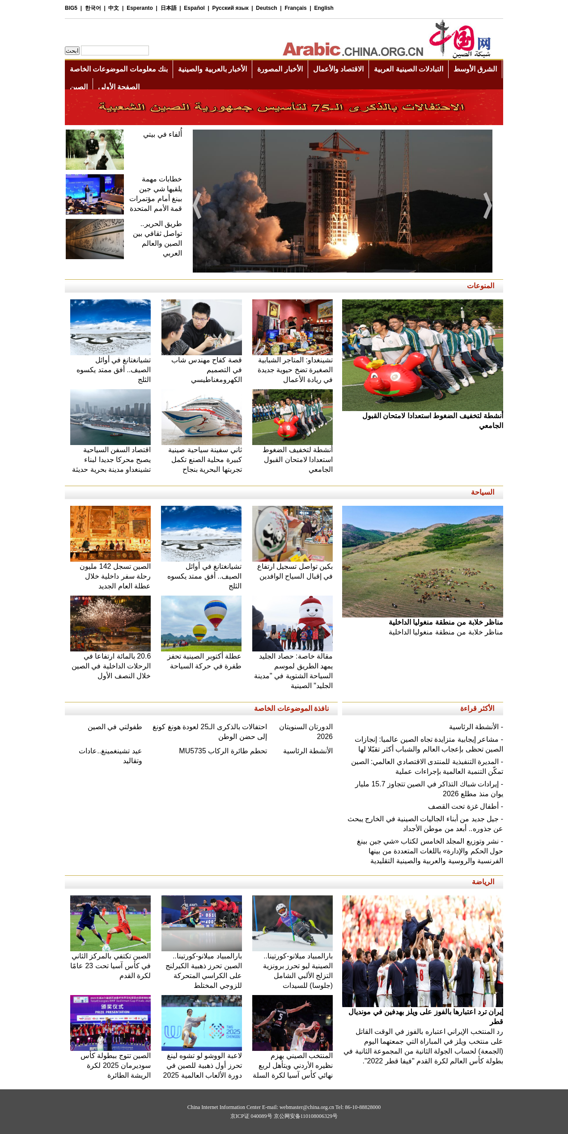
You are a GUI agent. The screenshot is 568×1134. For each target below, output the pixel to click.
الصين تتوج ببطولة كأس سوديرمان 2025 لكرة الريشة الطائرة (110, 1062)
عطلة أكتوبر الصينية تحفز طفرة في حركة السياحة (201, 657)
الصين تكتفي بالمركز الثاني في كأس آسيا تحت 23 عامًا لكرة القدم (110, 962)
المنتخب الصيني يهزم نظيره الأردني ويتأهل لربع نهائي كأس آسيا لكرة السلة (292, 1062)
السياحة (482, 492)
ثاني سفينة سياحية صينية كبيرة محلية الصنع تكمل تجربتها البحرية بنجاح (201, 456)
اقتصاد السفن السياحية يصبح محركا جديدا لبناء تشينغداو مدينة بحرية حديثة (110, 456)
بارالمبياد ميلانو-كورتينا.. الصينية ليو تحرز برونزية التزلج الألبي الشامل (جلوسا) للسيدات (292, 967)
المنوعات (480, 286)
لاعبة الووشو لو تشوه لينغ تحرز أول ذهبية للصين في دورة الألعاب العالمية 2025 (201, 1062)
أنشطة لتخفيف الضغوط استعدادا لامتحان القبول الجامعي (292, 456)
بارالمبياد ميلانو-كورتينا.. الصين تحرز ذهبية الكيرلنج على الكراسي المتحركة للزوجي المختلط (201, 967)
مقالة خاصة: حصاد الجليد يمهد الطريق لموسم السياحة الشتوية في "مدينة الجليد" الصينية (292, 667)
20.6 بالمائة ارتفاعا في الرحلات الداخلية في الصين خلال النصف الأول (110, 662)
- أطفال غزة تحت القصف (465, 806)
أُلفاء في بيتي (162, 134)
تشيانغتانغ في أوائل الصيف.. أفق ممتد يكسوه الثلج (110, 366)
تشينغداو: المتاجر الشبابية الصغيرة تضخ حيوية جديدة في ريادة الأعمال (292, 366)
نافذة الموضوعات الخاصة (291, 708)
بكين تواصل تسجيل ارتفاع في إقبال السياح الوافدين (292, 567)
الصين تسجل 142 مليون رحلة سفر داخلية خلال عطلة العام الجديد (110, 572)
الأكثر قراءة (477, 708)
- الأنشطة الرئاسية (476, 727)
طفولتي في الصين (115, 727)
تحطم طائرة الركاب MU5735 (223, 751)
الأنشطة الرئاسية (308, 751)
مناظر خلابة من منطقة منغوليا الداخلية (422, 623)
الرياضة (483, 882)
